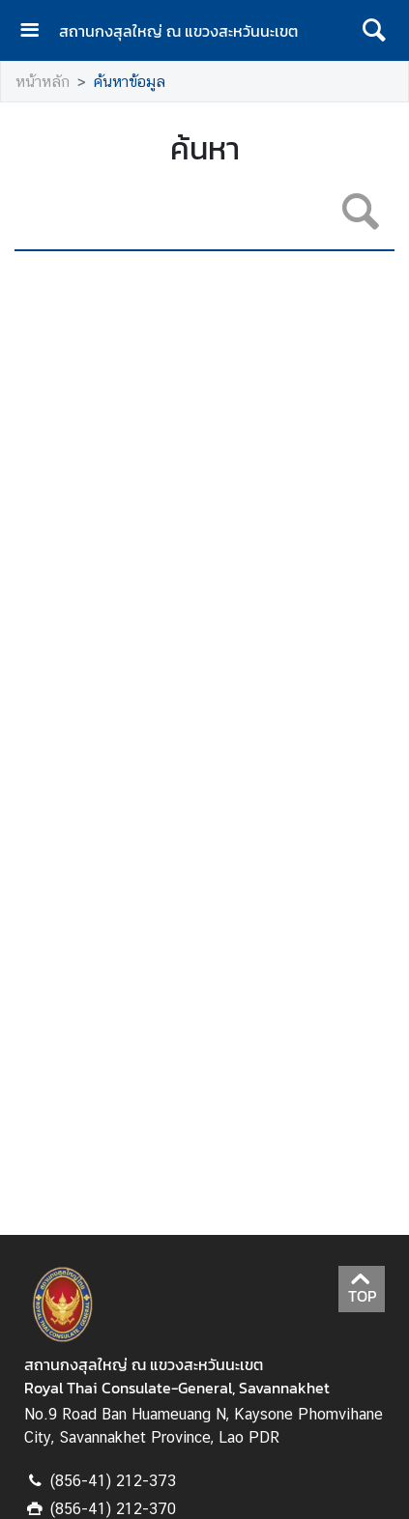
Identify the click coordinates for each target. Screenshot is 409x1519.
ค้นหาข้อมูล (129, 81)
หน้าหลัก (42, 81)
